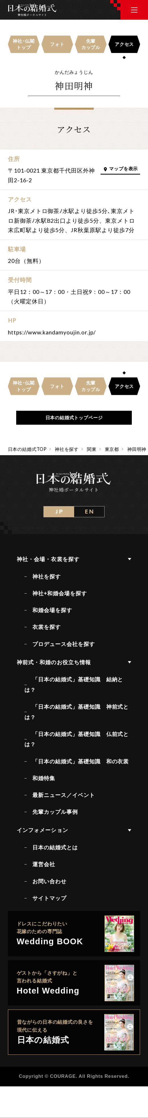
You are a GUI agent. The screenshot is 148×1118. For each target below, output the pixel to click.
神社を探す (46, 576)
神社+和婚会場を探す (59, 593)
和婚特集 (43, 778)
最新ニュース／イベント (63, 795)
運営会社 (43, 864)
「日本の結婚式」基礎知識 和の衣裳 (80, 761)
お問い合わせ (49, 881)
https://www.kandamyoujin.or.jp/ (52, 332)
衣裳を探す (46, 627)
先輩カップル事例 (55, 812)
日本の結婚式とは (55, 847)
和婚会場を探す (52, 610)
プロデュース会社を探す (63, 644)
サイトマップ (49, 898)
